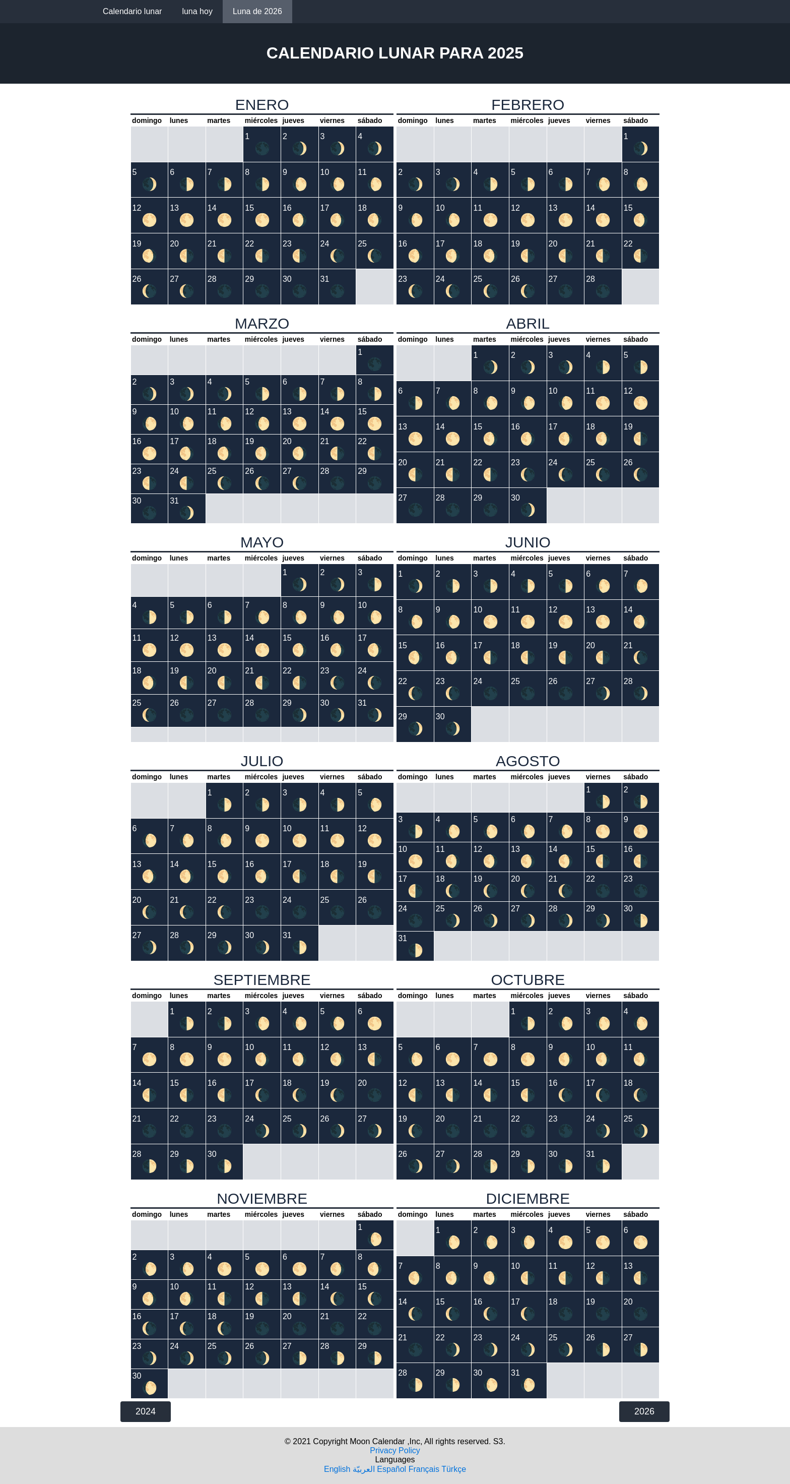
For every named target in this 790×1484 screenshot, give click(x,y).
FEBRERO (527, 104)
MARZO (262, 323)
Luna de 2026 (257, 11)
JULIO (262, 761)
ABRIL (528, 323)
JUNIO (528, 542)
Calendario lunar (132, 11)
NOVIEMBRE (262, 1198)
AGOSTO (528, 761)
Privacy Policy (395, 1450)
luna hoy (197, 11)
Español (391, 1469)
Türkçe (453, 1469)
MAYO (262, 542)
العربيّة (364, 1469)
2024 (146, 1411)
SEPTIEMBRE (261, 979)
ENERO (262, 104)
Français (424, 1469)
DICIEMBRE (528, 1198)
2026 (644, 1411)
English (337, 1469)
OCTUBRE (528, 979)
